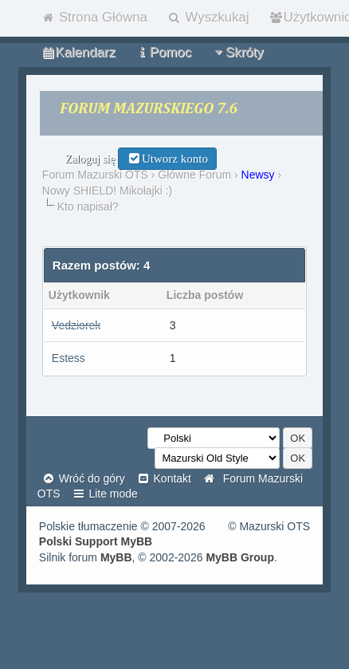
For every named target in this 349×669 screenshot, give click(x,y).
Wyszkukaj (208, 17)
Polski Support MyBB (95, 541)
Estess (68, 358)
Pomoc (163, 52)
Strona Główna (94, 17)
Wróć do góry (83, 478)
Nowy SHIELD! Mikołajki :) (107, 190)
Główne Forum (194, 174)
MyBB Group (240, 557)
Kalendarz (78, 52)
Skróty (237, 52)
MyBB (116, 557)
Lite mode (105, 493)
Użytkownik (79, 295)
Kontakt (163, 478)
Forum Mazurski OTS (95, 174)
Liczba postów (205, 295)
